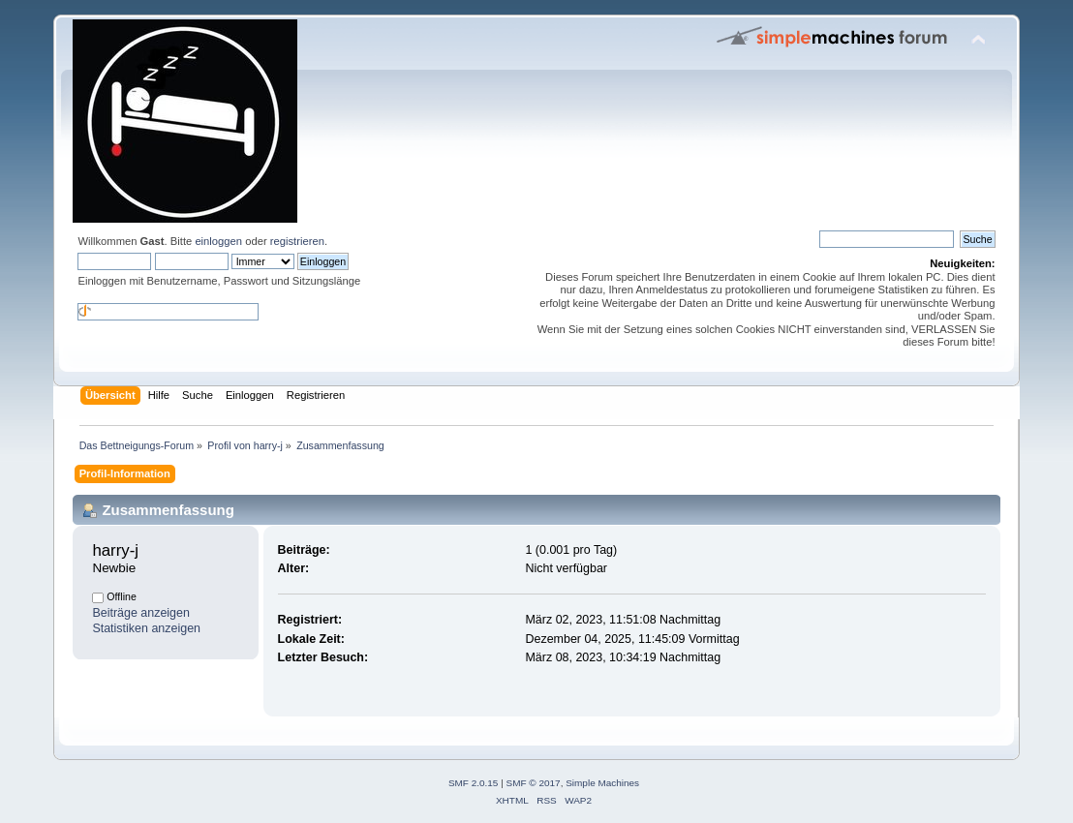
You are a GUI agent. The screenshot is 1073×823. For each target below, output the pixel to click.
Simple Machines (602, 782)
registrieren (297, 241)
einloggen (218, 241)
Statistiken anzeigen (146, 628)
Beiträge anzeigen (141, 613)
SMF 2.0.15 (473, 782)
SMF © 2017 (533, 782)
